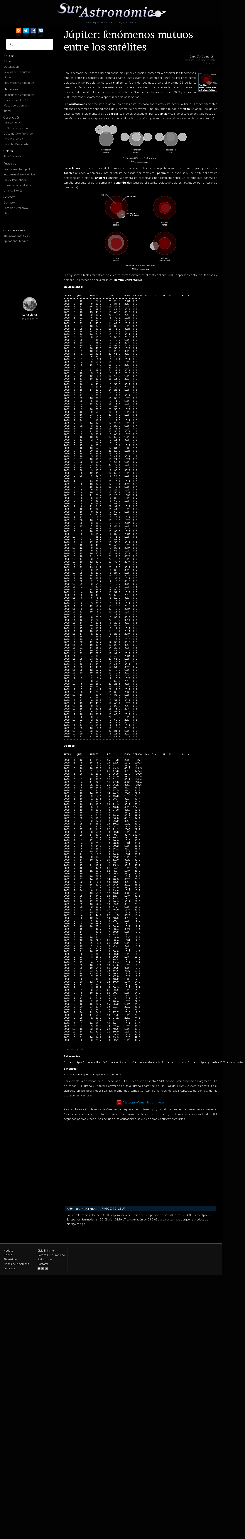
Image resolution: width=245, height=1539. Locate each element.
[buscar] (29, 44)
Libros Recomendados (17, 185)
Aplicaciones (45, 1409)
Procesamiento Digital (17, 169)
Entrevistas (10, 1418)
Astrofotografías (13, 156)
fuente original (74, 1198)
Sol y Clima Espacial (15, 180)
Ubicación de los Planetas (19, 100)
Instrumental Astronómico (19, 174)
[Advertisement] (29, 269)
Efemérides (10, 1409)
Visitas (7, 77)
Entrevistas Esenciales (17, 235)
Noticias (8, 1400)
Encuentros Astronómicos (19, 82)
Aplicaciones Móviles (16, 241)
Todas (7, 61)
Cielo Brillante (12, 123)
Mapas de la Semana (16, 105)
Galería (8, 1404)
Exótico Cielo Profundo (17, 128)
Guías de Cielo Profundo (18, 133)
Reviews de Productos (17, 72)
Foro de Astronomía (16, 208)
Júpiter (7, 111)
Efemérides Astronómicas (19, 94)
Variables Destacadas (17, 144)
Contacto (9, 202)
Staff (6, 213)
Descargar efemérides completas (144, 1252)
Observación (11, 66)
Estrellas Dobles (13, 139)
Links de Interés (13, 190)
